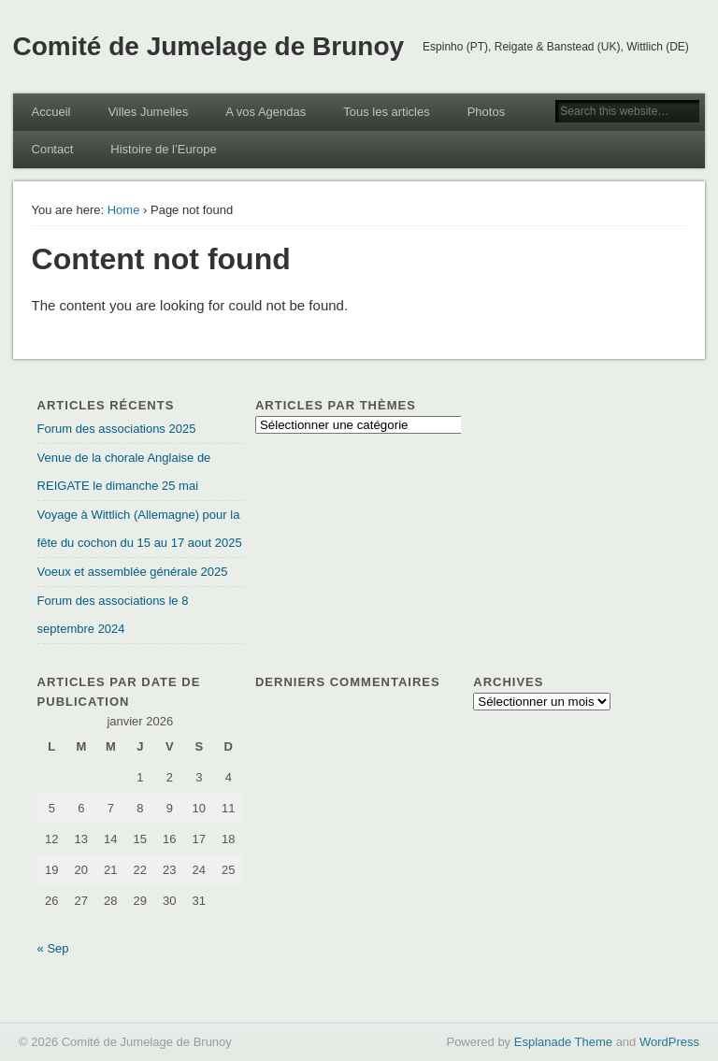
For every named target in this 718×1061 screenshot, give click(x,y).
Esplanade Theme (563, 1042)
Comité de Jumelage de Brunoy (209, 46)
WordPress (669, 1042)
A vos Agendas (265, 112)
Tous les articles (386, 112)
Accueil (51, 112)
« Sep (53, 948)
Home (124, 210)
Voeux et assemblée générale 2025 (132, 572)
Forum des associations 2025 (116, 429)
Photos (486, 112)
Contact (53, 149)
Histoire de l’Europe (163, 149)
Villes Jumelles (148, 112)
